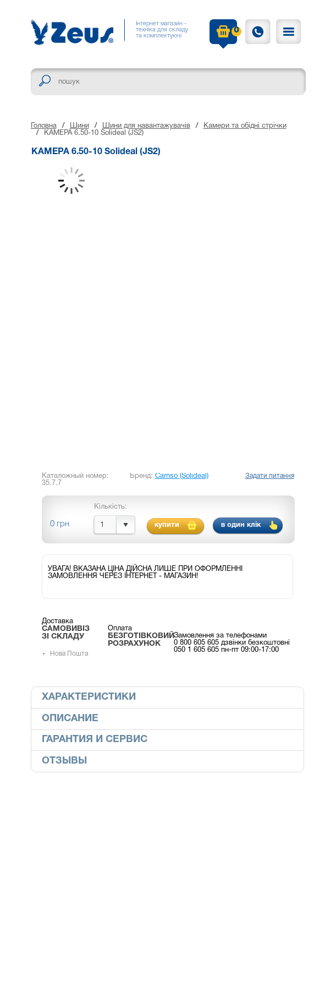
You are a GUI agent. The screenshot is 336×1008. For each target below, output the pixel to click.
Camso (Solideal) (181, 476)
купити (167, 525)
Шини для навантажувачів (146, 126)
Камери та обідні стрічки (245, 126)
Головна (44, 126)
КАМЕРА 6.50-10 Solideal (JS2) (94, 133)
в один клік (241, 525)
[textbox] (168, 81)
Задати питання (269, 476)
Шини (79, 126)
